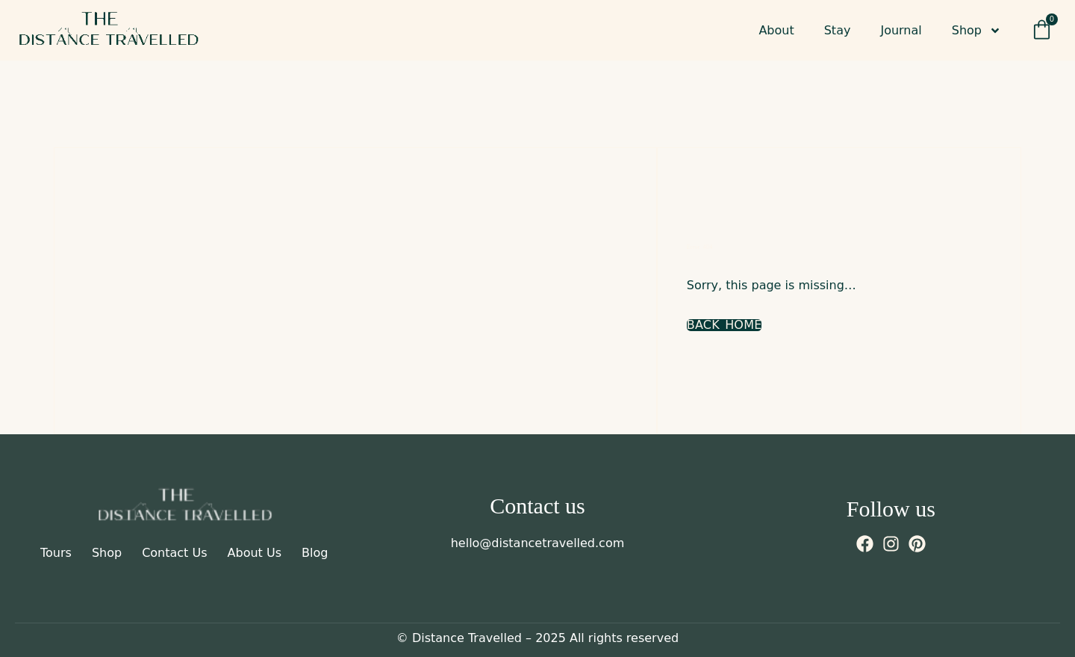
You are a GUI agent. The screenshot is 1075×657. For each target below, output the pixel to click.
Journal (900, 30)
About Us (254, 553)
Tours (56, 553)
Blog (315, 553)
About (776, 30)
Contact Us (174, 553)
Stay (837, 30)
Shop (976, 30)
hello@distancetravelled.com (538, 543)
